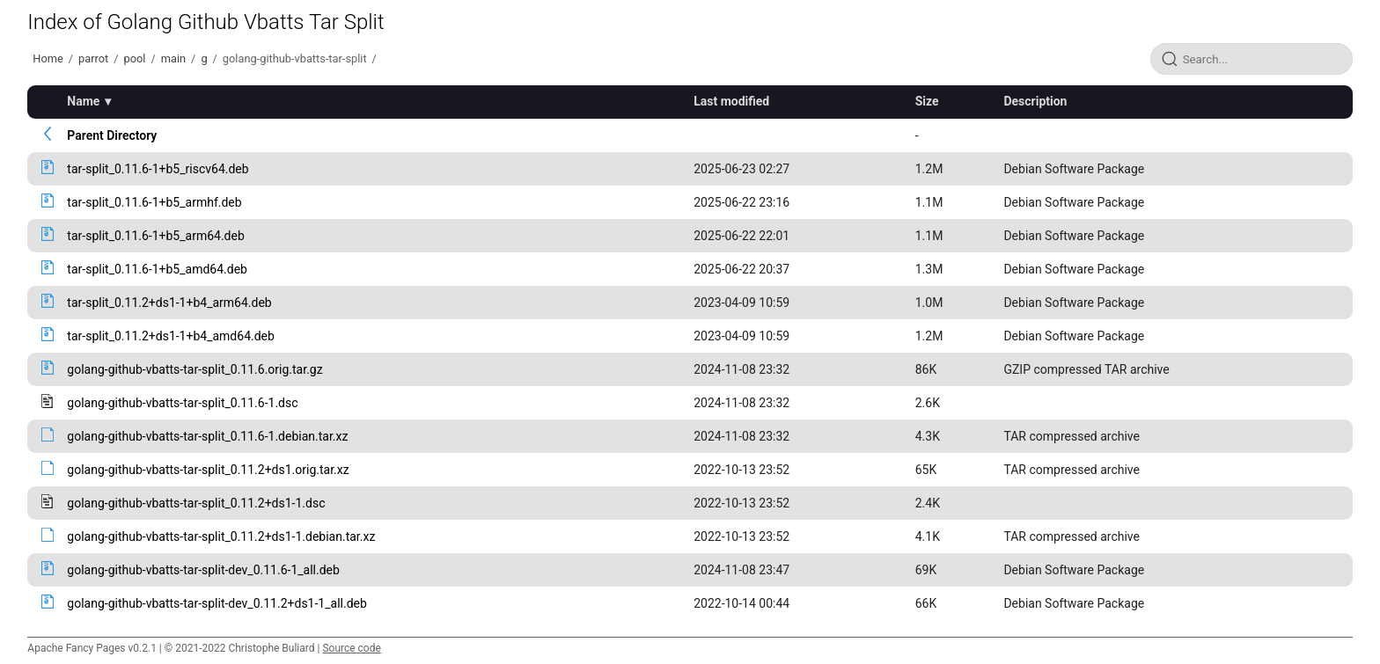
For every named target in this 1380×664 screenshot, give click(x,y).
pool (135, 58)
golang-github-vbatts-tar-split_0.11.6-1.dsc (182, 403)
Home (47, 58)
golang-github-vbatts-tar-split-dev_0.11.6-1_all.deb (203, 570)
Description (1035, 101)
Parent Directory (112, 135)
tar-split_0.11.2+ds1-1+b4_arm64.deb (169, 303)
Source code (351, 648)
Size (927, 101)
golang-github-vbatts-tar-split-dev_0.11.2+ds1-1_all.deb (216, 603)
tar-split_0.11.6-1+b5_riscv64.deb (157, 169)
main (173, 58)
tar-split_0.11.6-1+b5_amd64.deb (157, 269)
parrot (93, 58)
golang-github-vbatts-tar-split (295, 58)
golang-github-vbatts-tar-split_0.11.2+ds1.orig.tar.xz (208, 470)
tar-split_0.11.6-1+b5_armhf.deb (154, 202)
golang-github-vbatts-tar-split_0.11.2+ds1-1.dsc (196, 503)
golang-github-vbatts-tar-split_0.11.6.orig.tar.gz (194, 369)
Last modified (731, 101)
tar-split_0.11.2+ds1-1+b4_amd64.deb (171, 336)
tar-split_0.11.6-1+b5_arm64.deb (155, 236)
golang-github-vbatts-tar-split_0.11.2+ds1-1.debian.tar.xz (221, 536)
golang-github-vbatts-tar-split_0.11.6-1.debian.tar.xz (207, 436)
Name (83, 101)
